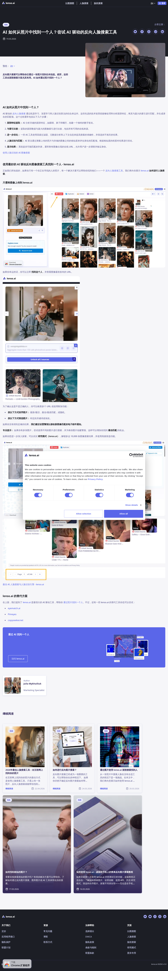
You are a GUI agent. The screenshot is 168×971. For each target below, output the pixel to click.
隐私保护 (6, 942)
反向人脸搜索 (19, 113)
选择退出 (89, 931)
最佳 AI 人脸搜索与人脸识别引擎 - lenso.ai (23, 584)
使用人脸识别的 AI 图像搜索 (16, 152)
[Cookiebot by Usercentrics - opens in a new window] (131, 455)
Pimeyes (12, 614)
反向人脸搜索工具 (114, 170)
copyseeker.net (15, 620)
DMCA (88, 936)
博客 (45, 936)
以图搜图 (69, 3)
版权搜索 (98, 3)
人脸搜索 (84, 3)
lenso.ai (145, 170)
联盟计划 (6, 947)
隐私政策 (89, 942)
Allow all (123, 514)
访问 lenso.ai (18, 658)
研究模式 (131, 947)
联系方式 (47, 942)
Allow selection (83, 514)
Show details (131, 505)
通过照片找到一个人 (73, 602)
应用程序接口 (8, 936)
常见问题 (47, 931)
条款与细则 (90, 947)
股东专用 (131, 952)
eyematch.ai (14, 608)
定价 (4, 931)
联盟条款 (89, 952)
